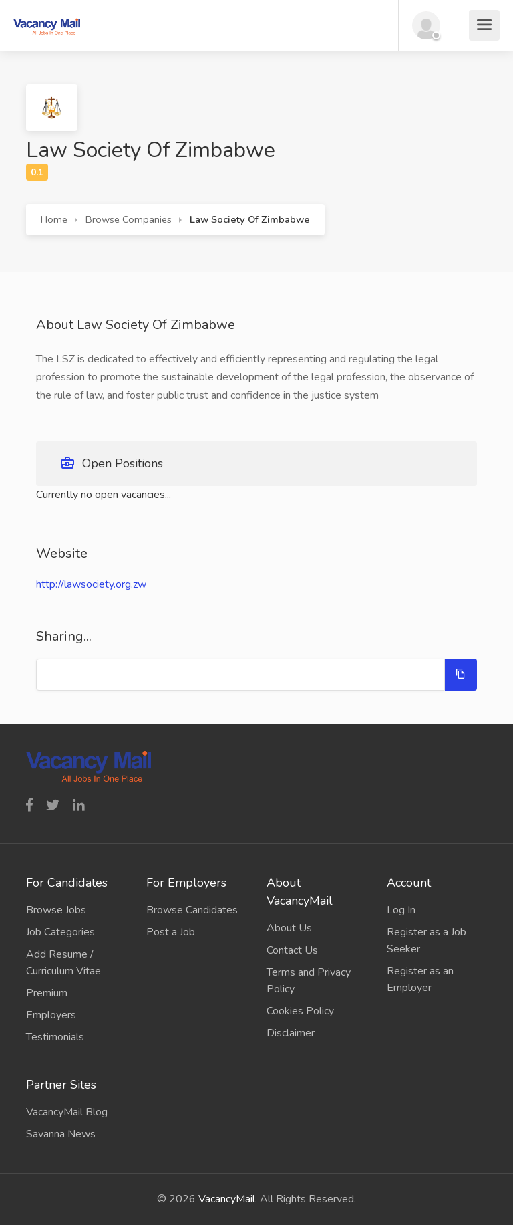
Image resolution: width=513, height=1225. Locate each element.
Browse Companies (129, 219)
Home (54, 219)
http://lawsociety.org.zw (91, 584)
